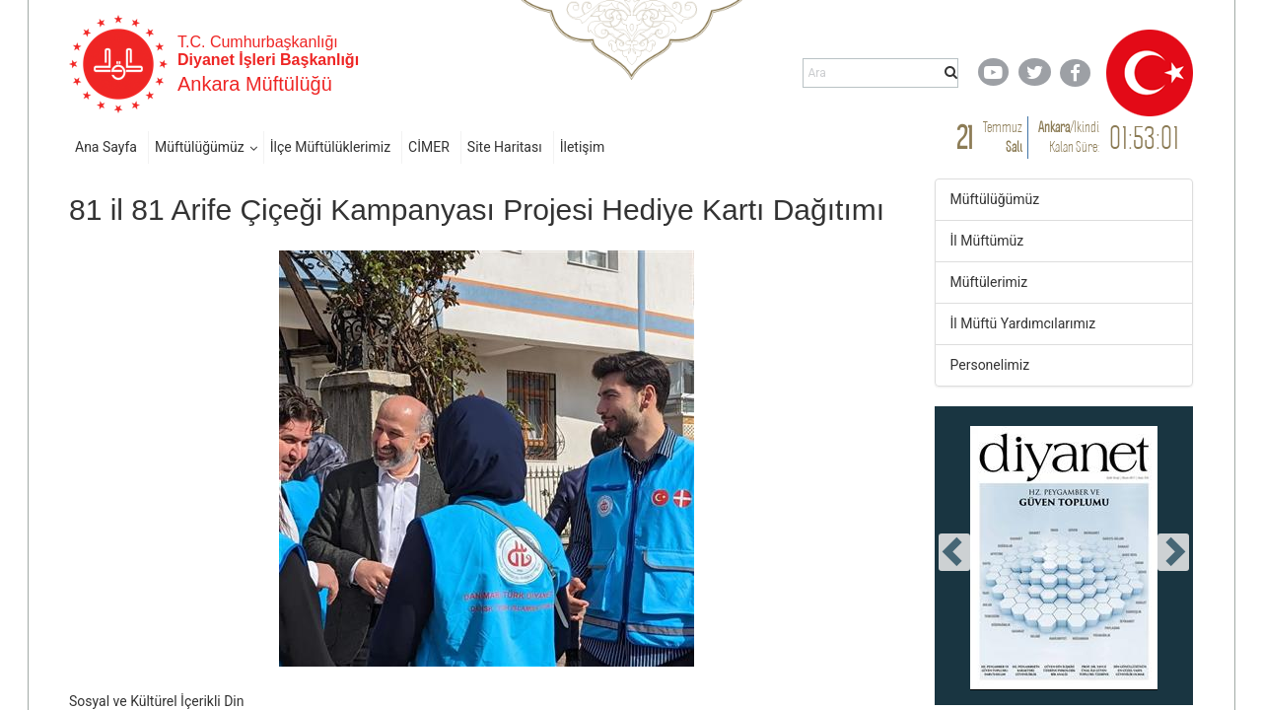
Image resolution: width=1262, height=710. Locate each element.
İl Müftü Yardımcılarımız (1023, 323)
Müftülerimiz (989, 282)
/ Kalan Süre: (1068, 136)
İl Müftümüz (987, 240)
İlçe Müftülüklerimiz (330, 147)
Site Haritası (504, 147)
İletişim (582, 147)
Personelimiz (990, 365)
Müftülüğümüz (200, 147)
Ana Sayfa (106, 147)
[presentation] (954, 552)
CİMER (429, 147)
